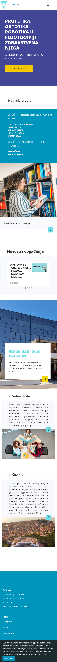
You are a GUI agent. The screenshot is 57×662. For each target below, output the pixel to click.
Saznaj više (19, 68)
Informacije (7, 627)
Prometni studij (16, 133)
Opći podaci (7, 621)
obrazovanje (17, 223)
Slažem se (8, 658)
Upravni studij (15, 130)
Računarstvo (14, 127)
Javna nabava (8, 633)
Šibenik (13, 483)
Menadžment (14, 151)
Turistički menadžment (20, 124)
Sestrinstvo (14, 136)
